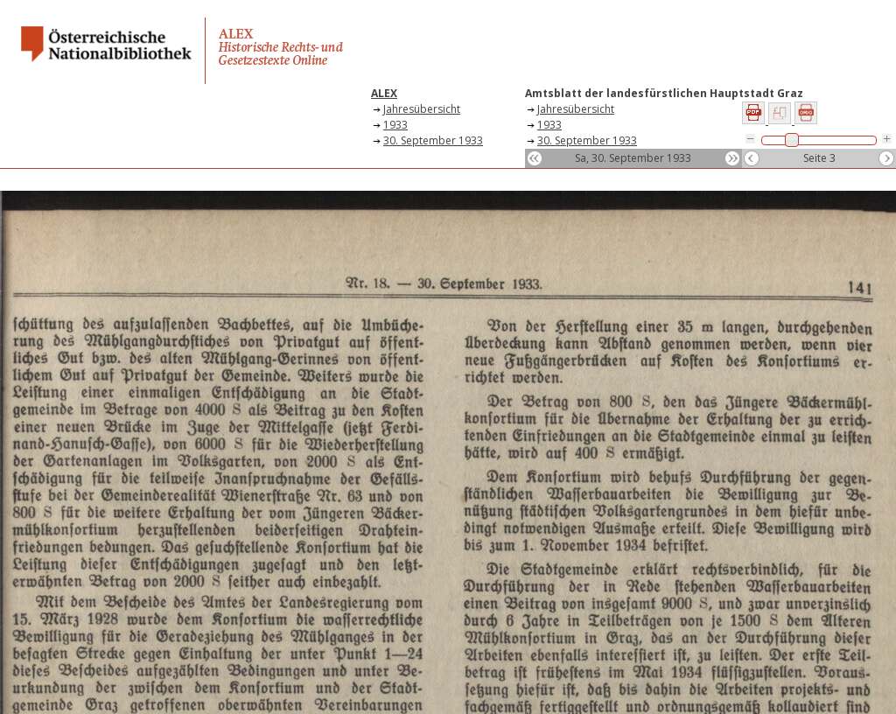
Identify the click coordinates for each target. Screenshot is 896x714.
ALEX (384, 93)
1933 (395, 124)
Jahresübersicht (421, 109)
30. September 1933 (433, 140)
